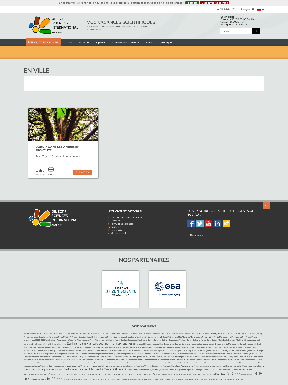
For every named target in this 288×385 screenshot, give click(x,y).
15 (153, 374)
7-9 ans (210, 374)
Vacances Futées (44, 363)
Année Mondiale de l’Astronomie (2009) (167, 337)
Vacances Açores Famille (95, 360)
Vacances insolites (160, 363)
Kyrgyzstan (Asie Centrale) (85, 374)
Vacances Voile (99, 366)
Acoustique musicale (161, 334)
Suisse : (233, 21)
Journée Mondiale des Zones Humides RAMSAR (241, 344)
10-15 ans (54, 374)
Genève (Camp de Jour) (217, 379)
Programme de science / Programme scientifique (244, 350)
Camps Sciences (154, 340)
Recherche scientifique (191, 354)
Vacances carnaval (194, 360)
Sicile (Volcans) (41, 374)
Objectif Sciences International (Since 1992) (53, 25)
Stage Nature (183, 357)
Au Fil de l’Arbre (80, 340)
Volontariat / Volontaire (134, 366)
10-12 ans (233, 374)
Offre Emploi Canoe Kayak (46, 350)
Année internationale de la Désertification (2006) (242, 334)
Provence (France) (113, 369)
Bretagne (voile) (202, 370)
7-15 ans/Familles (238, 370)
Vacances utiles (60, 366)
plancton (181, 350)
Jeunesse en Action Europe (210, 344)
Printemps (198, 350)
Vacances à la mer (62, 360)
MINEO (59, 347)
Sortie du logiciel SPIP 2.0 (137, 357)
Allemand (175, 334)
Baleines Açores (113, 340)
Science (229, 354)
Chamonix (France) (119, 379)
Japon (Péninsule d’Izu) (164, 379)
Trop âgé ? (100, 374)
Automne (103, 340)
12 (112, 374)
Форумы (100, 42)
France (131, 344)
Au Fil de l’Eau (93, 340)
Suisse (212, 357)
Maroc (52, 347)
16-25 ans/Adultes (163, 374)
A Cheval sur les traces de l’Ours (36, 334)
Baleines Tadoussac (129, 340)
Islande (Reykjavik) (38, 379)
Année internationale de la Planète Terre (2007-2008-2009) (47, 337)
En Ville (108, 374)
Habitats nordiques (151, 344)
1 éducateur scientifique (252, 366)
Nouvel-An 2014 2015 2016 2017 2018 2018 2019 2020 (218, 347)
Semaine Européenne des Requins (85, 357)
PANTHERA (119, 350)
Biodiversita (142, 340)
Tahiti (236, 357)
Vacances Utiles (73, 366)
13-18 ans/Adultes (121, 374)
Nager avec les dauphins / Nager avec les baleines (152, 347)
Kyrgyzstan (28, 347)
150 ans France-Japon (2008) (195, 379)
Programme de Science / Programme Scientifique (44, 354)
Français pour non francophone (107, 343)
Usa (254, 357)
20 (203, 374)
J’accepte (192, 2)
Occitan (243, 347)
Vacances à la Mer (77, 360)
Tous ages (248, 357)
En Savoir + (82, 172)
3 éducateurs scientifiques (81, 369)
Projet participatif (86, 354)
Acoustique (147, 334)
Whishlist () (226, 9)
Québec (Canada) (70, 379)
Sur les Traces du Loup (224, 357)
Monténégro (86, 347)
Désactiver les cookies (214, 2)
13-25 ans (132, 374)
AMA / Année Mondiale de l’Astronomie (195, 334)
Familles (220, 374)
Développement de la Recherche (45, 344)
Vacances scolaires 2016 (252, 363)
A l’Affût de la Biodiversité (113, 334)
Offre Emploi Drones (66, 350)
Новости (84, 42)
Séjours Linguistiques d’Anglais (37, 357)
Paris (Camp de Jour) (235, 379)
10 (49, 374)
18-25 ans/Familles (194, 374)
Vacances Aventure (151, 360)
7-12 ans (212, 370)
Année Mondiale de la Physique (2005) (229, 337)
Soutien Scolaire (155, 357)
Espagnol (62, 344)
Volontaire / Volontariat (115, 366)
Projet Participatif (71, 354)
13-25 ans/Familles (144, 374)
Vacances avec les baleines (116, 360)
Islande (178, 344)
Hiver (161, 344)
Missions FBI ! (68, 347)
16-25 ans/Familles (178, 374)
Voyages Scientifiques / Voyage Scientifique (162, 366)
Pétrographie (141, 350)
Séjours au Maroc (240, 354)
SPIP (164, 357)
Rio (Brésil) (178, 379)
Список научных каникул (43, 41)
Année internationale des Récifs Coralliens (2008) (131, 337)
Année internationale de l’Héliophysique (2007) (91, 337)
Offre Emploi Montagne (104, 350)
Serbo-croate (105, 357)
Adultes (107, 379)
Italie (184, 344)
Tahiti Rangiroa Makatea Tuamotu (141, 379)
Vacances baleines (167, 360)
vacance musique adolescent (43, 360)
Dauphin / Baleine (235, 340)
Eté (69, 343)
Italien (188, 344)
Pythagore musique (128, 354)
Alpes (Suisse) (55, 369)
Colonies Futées (199, 340)
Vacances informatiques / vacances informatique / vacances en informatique (105, 363)
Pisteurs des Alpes (154, 350)
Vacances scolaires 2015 (231, 363)
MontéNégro (185, 370)
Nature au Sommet (180, 347)
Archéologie (51, 340)
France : (237, 19)
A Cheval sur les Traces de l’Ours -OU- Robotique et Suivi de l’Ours (76, 334)
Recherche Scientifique (153, 354)
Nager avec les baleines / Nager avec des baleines (112, 347)
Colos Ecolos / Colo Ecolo (217, 340)
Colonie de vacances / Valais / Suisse (177, 340)
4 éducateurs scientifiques (138, 370)
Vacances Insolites (144, 363)
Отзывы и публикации (158, 42)
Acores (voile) (174, 370)
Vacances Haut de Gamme (62, 363)
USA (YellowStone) (95, 379)
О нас (69, 42)
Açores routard (136, 334)
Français (79, 343)
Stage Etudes (172, 357)
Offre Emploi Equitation (84, 350)
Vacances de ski (237, 360)
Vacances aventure (135, 360)
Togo (241, 357)
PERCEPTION (130, 350)
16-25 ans (54, 379)
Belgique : (233, 24)
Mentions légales (119, 233)
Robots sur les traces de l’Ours (213, 354)
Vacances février (30, 363)
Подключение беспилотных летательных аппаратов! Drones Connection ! (212, 366)
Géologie (139, 344)
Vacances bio (181, 360)
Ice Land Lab (169, 344)
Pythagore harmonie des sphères (106, 354)
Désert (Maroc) (247, 374)
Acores (127, 334)
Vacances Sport (46, 366)
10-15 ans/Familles (66, 374)
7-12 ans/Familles (223, 370)
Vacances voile (86, 366)
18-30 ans (82, 379)
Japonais (195, 344)
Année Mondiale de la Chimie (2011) (198, 337)
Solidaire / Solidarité (118, 357)
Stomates (205, 357)
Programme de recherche (213, 350)
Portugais (190, 350)
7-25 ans (248, 370)
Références (116, 230)
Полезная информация (125, 42)
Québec (140, 354)
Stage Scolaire (194, 357)
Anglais (217, 333)
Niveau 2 (192, 347)
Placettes (166, 350)
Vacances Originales (195, 363)
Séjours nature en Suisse (61, 357)
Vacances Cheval (209, 360)
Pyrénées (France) (158, 369)
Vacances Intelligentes (177, 363)
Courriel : (227, 16)
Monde (78, 347)
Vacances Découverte (253, 360)
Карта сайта (196, 235)
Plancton (174, 350)
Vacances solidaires (32, 366)
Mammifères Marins (41, 347)
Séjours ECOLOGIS (255, 354)
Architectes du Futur (65, 340)
